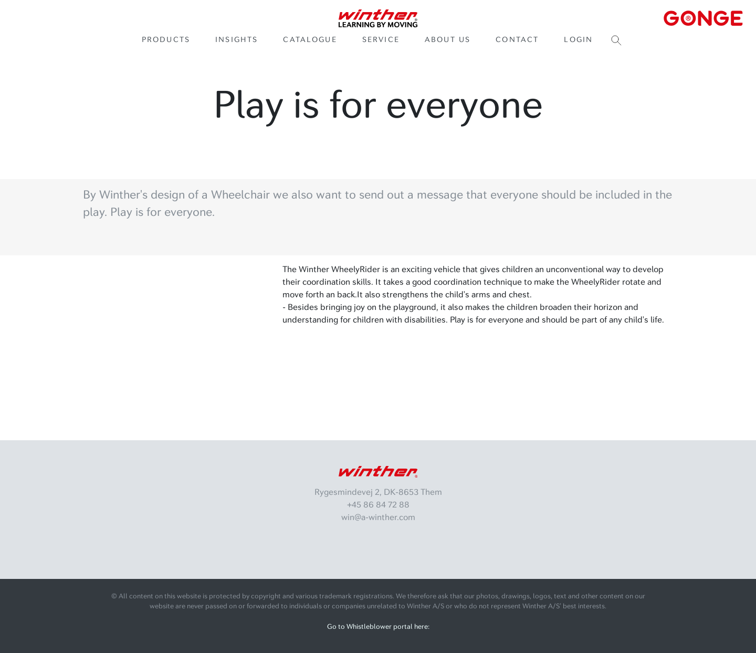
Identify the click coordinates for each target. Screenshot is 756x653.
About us (447, 40)
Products (166, 40)
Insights (236, 40)
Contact (517, 40)
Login (578, 40)
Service (381, 40)
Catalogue (310, 40)
